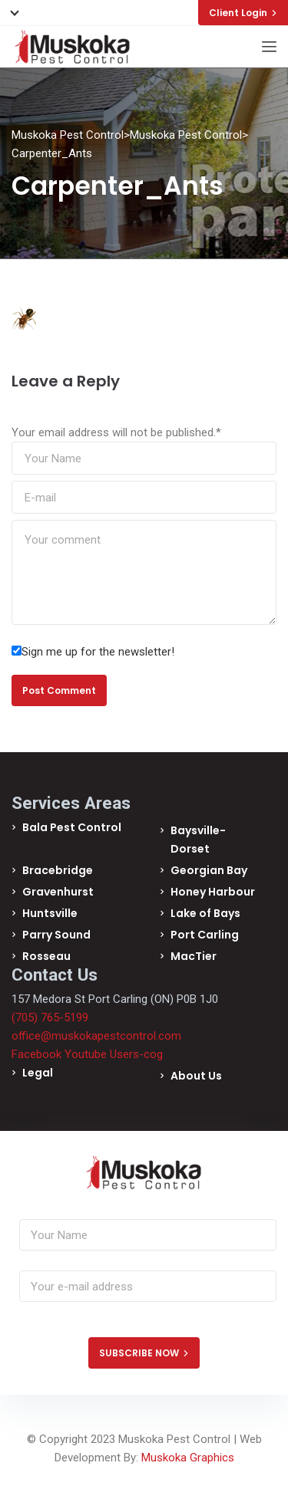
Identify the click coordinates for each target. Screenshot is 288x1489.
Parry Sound (56, 934)
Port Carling (204, 934)
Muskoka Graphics (187, 1457)
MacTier (193, 956)
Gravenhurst (58, 891)
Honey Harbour (212, 891)
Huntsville (50, 913)
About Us (196, 1075)
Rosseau (46, 956)
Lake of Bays (205, 913)
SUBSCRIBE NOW (144, 1352)
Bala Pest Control (71, 827)
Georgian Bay (208, 870)
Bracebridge (57, 870)
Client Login (243, 12)
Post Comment (59, 690)
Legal (37, 1072)
